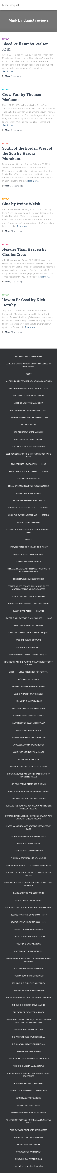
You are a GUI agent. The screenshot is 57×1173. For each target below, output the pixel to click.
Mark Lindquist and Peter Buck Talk (28, 709)
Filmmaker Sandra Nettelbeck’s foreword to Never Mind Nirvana (28, 570)
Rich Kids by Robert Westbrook (28, 929)
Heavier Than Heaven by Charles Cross (23, 618)
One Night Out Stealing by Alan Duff (29, 799)
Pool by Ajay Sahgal (16, 865)
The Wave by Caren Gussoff (28, 1052)
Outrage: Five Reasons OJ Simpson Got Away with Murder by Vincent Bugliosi (28, 817)
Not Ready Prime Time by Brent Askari (28, 784)
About (29, 374)
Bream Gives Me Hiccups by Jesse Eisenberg (28, 486)
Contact (45, 508)
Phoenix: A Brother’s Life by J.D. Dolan (28, 858)
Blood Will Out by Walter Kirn (23, 471)
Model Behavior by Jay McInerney (28, 745)
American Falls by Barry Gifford (28, 396)
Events (28, 540)
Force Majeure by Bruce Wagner (28, 579)
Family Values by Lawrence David (28, 554)
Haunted (40, 611)
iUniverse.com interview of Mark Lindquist (29, 633)
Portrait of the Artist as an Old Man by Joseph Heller (28, 874)
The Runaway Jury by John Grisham (28, 1044)
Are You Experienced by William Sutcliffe (28, 418)
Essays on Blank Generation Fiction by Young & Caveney (28, 531)
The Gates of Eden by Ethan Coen (28, 1012)
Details (45, 515)
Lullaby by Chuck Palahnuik (29, 701)
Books (45, 471)
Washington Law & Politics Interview (28, 1113)
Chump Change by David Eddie (22, 508)
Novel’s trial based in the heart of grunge (28, 791)
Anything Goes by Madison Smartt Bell (28, 410)
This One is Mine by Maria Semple (28, 1066)
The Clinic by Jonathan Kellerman (28, 990)
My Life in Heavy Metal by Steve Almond (28, 767)
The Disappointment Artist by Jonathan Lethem (28, 998)
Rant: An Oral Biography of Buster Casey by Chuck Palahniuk (28, 884)
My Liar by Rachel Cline (28, 759)
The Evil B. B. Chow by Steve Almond (28, 1005)
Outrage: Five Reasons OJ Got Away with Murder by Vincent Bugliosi (29, 807)
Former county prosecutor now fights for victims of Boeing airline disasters (28, 587)
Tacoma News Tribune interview (28, 976)
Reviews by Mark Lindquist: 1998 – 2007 (29, 915)
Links (11, 672)
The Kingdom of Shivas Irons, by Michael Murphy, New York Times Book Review (28, 1021)
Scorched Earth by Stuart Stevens (28, 937)
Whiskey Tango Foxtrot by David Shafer (28, 1130)
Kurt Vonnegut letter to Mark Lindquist (28, 655)
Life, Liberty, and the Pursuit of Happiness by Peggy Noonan (28, 663)
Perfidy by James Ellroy (28, 844)
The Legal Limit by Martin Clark (28, 1030)
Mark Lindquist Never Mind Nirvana (28, 723)
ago (16, 76)
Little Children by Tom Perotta (33, 672)
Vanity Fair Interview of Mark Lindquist (28, 1091)
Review (5, 39)
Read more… (8, 71)
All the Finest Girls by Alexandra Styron (28, 388)
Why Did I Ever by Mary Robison (28, 1137)
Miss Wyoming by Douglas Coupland (29, 738)
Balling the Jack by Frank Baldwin (29, 447)
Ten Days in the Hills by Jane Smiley (28, 983)
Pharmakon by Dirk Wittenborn (28, 851)
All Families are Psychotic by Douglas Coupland (28, 381)
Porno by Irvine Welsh (40, 865)
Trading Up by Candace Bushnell (28, 1084)
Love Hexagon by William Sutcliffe (28, 687)
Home (49, 618)
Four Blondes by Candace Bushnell (28, 596)
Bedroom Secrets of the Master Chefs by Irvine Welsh (28, 455)
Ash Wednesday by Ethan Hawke (28, 432)
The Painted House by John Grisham (28, 1037)
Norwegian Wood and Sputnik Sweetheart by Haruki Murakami (28, 775)
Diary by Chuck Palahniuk (29, 522)
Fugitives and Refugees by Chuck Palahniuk (28, 604)
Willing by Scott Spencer (28, 1145)
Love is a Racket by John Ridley (28, 694)
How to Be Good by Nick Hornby (28, 626)
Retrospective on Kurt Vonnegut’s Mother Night (28, 908)
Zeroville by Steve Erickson (28, 1159)
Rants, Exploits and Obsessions (28, 893)
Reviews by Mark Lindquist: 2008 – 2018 (29, 922)
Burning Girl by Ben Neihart (28, 493)
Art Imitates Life (28, 425)
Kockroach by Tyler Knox (28, 647)
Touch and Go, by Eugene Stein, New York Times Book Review (28, 1074)
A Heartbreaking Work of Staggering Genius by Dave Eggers (28, 365)
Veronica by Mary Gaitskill (28, 1098)
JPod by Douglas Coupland (28, 640)
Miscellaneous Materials (28, 730)
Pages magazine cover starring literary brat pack (28, 827)
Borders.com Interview (28, 479)
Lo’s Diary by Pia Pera (28, 679)
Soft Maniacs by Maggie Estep (28, 951)
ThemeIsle (38, 1166)
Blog (44, 464)
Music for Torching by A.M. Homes (28, 752)
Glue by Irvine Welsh (21, 204)
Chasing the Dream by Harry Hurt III (28, 501)
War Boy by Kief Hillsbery (28, 1105)
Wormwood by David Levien (28, 1152)
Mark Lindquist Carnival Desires (28, 716)
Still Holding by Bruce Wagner (28, 969)
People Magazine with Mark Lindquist (28, 836)
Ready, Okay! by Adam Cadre (28, 900)
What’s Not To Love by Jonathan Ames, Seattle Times (28, 1121)
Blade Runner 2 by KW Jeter (24, 464)
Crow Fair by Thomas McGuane (22, 515)
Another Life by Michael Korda (28, 403)
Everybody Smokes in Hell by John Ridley (29, 547)
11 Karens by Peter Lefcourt (28, 356)
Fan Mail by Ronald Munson (28, 562)
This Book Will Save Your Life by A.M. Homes (28, 1059)
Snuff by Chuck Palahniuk (28, 944)
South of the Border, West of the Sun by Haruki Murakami (27, 153)
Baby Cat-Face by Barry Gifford (28, 439)
